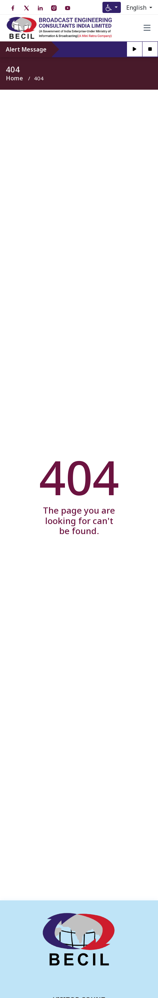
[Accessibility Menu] (111, 7)
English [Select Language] (137, 8)
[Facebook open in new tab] (13, 8)
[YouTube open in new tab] (67, 8)
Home (14, 78)
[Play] (134, 49)
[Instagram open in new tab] (54, 8)
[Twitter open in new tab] (26, 8)
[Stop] (150, 49)
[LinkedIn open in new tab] (40, 8)
